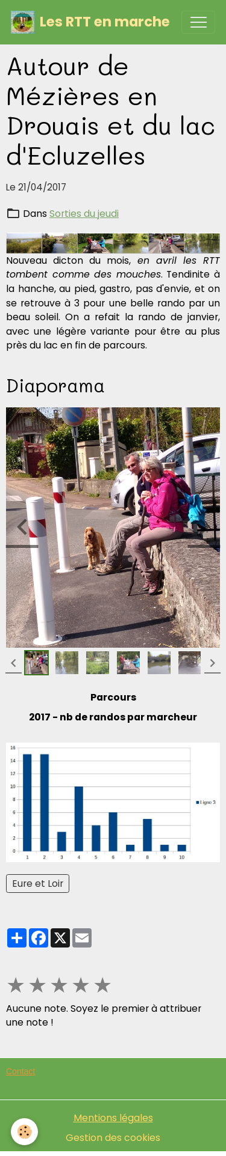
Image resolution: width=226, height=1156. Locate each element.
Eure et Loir (37, 883)
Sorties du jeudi (84, 214)
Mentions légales (113, 1118)
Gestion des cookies (113, 1138)
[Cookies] (24, 1131)
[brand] (90, 22)
